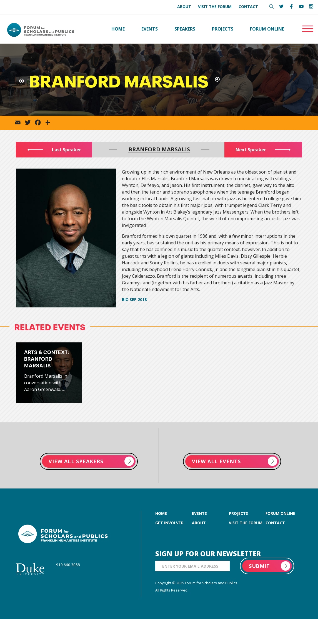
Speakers (184, 29)
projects (238, 513)
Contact (248, 6)
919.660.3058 (68, 564)
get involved (169, 522)
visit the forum (245, 522)
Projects (222, 29)
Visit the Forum (215, 6)
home (161, 513)
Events (149, 29)
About (184, 6)
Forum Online (267, 29)
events (199, 513)
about (199, 522)
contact (275, 522)
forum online (280, 513)
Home (118, 29)
